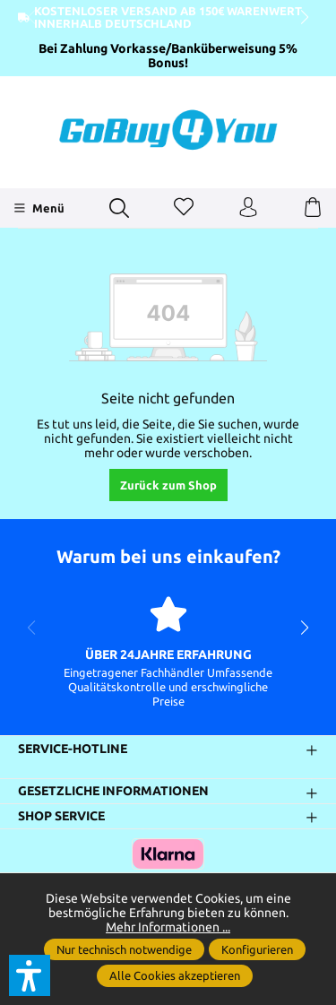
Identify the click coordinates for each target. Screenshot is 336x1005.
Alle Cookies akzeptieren (174, 975)
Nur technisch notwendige (124, 949)
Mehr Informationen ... (168, 927)
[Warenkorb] (313, 208)
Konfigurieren (257, 949)
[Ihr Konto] (248, 208)
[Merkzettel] (184, 208)
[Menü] (39, 208)
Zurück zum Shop (168, 485)
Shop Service (61, 816)
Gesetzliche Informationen (113, 791)
